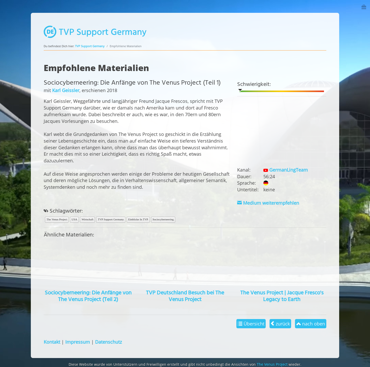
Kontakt (52, 342)
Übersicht (251, 323)
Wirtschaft (87, 219)
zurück (280, 323)
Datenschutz (108, 342)
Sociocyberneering (163, 219)
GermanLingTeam (285, 169)
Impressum (77, 342)
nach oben (310, 323)
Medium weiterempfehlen (268, 203)
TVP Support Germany (90, 46)
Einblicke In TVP (138, 219)
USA (74, 219)
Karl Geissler (65, 90)
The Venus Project (57, 219)
